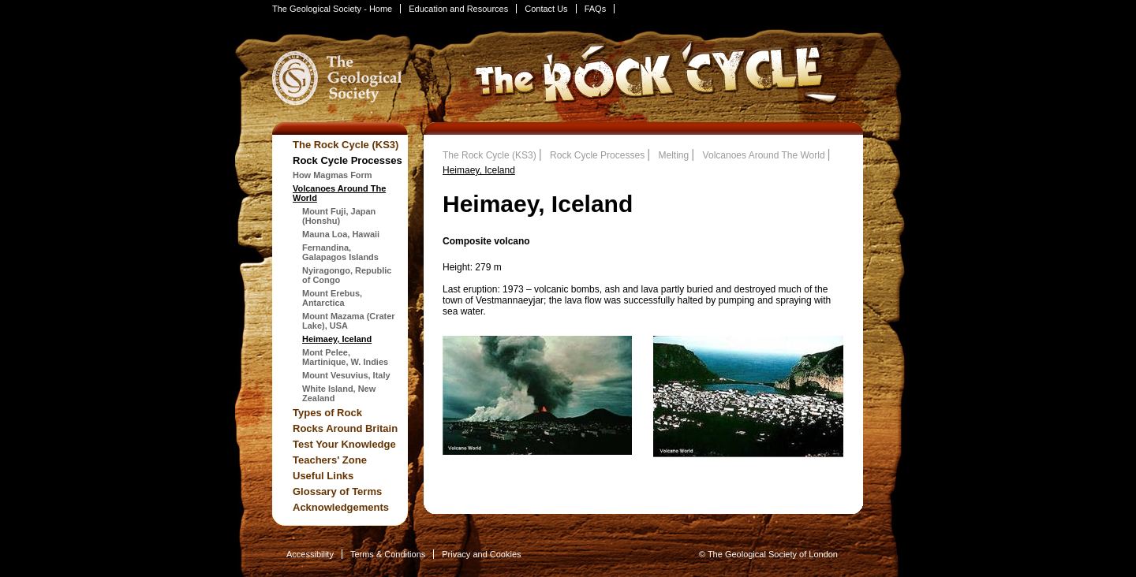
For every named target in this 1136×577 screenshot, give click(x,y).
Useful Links (323, 476)
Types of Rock (327, 413)
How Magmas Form (332, 175)
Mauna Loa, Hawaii (340, 234)
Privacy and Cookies (481, 554)
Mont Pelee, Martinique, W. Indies (345, 357)
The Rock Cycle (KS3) (345, 145)
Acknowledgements (341, 507)
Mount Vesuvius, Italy (346, 375)
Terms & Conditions (387, 554)
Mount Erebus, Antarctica (332, 297)
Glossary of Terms (337, 491)
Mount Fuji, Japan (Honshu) (339, 216)
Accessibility (310, 554)
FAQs (596, 8)
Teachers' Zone (330, 460)
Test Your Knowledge (344, 444)
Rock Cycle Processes (347, 160)
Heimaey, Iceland (337, 339)
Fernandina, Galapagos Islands (340, 252)
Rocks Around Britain (345, 428)
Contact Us (546, 8)
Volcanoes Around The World (764, 155)
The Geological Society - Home (332, 8)
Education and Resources (458, 8)
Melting (674, 155)
